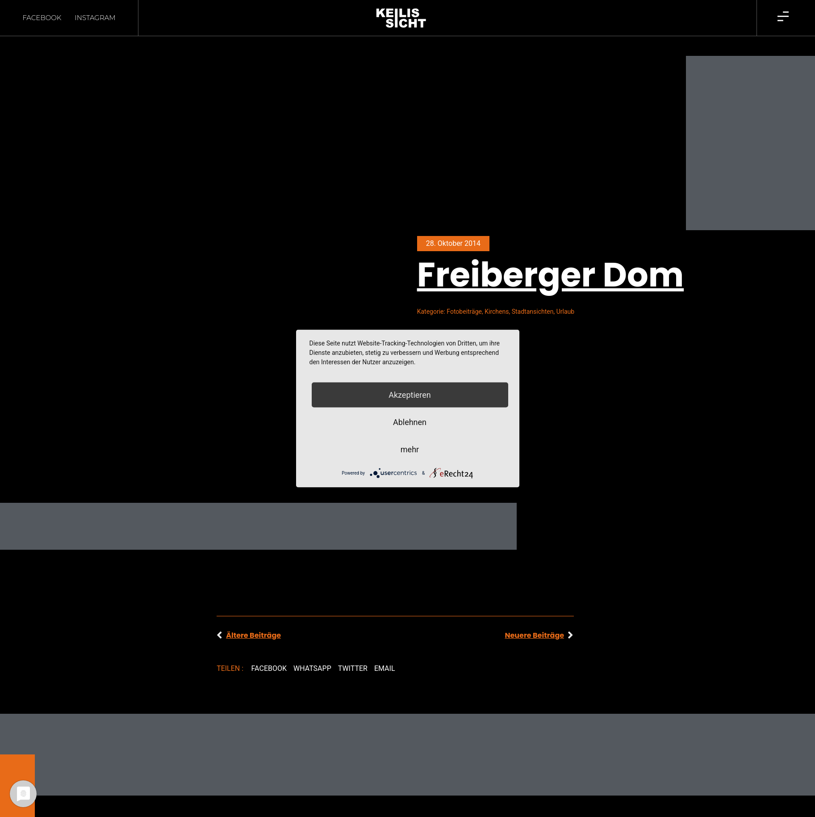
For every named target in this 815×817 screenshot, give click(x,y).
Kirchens (497, 295)
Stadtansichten (533, 295)
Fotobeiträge (464, 295)
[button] (269, 653)
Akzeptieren (410, 395)
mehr (410, 449)
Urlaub (565, 295)
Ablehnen (409, 422)
